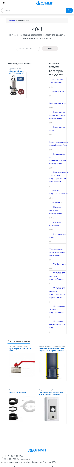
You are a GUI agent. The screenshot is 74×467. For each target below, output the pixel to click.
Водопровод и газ (57, 128)
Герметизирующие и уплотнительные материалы (19, 390)
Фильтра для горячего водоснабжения (57, 276)
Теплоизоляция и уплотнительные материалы (57, 251)
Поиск (50, 48)
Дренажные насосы (16, 69)
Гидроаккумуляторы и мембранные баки (58, 142)
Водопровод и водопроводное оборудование (57, 115)
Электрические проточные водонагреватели (51, 390)
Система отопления (55, 224)
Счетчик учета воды (57, 235)
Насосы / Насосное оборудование (55, 210)
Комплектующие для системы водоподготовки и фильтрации (59, 177)
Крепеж (54, 202)
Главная (11, 20)
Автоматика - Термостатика (57, 81)
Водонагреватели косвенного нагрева (52, 347)
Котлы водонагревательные (59, 192)
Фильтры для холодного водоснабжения (57, 309)
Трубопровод (57, 264)
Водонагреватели (57, 101)
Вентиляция (56, 91)
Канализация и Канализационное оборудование (57, 159)
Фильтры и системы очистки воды (57, 324)
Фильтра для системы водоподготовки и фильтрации (57, 293)
